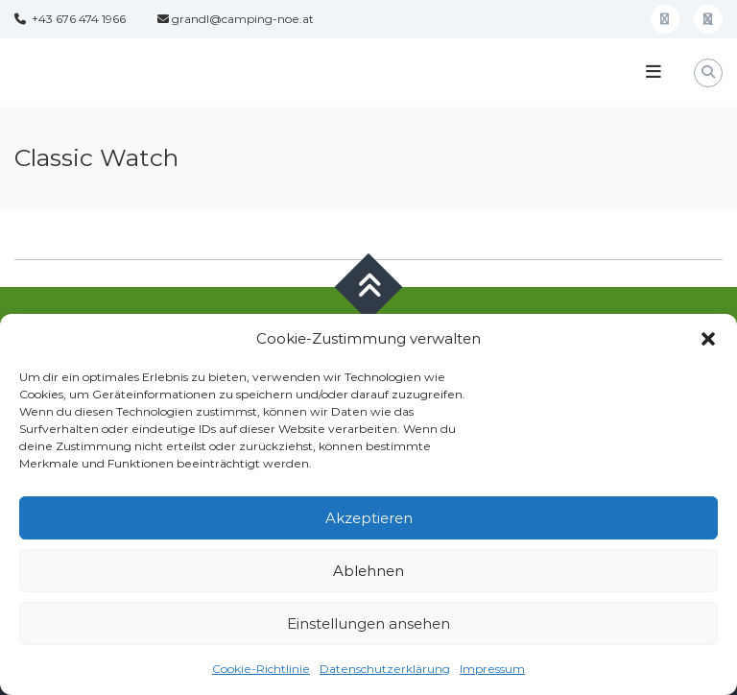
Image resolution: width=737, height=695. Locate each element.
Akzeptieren (369, 518)
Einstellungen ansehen (368, 623)
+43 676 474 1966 (70, 19)
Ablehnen (368, 571)
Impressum (492, 668)
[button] (708, 338)
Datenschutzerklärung (385, 668)
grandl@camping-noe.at (235, 19)
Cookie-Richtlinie (261, 668)
